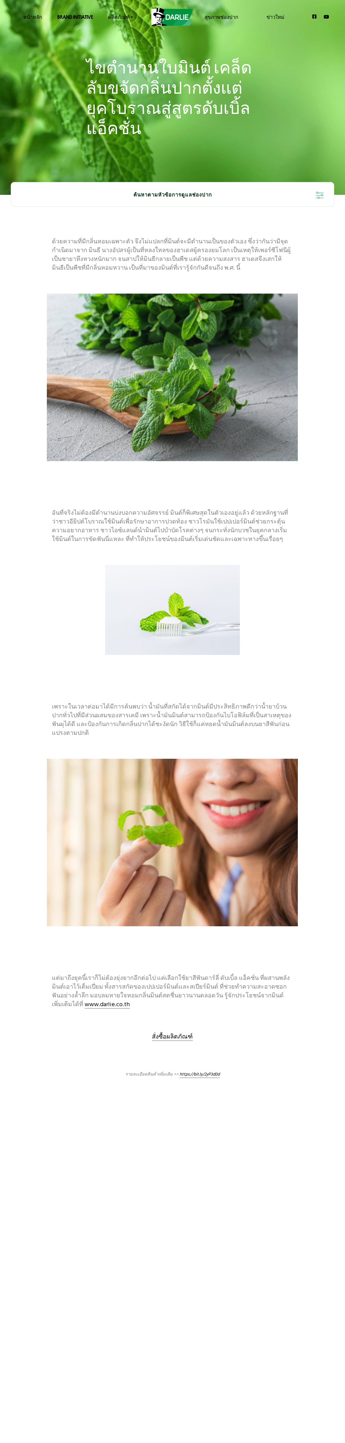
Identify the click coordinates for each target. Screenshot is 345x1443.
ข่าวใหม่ (275, 17)
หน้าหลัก (32, 17)
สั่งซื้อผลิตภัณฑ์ (172, 1037)
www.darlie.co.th (107, 1005)
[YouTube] (326, 16)
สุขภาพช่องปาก (221, 17)
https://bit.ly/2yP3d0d (200, 1074)
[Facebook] (314, 16)
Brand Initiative (75, 17)
